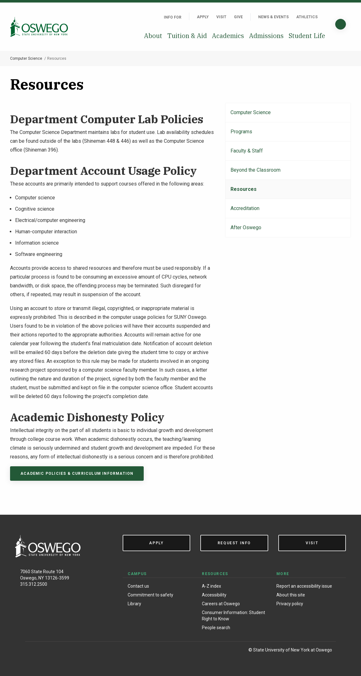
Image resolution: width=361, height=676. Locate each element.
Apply (203, 17)
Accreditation (244, 208)
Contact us (138, 586)
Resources (243, 189)
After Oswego (245, 227)
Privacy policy (289, 603)
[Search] (340, 24)
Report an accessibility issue (304, 586)
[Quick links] (325, 17)
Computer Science (26, 58)
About (153, 35)
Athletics (307, 17)
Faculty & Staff (246, 151)
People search (216, 627)
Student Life (307, 35)
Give (238, 17)
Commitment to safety (150, 594)
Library (134, 603)
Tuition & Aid (187, 35)
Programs (241, 132)
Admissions (266, 35)
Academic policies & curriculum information (76, 473)
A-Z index (211, 586)
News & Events (273, 17)
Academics (228, 35)
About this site (290, 594)
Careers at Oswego (221, 603)
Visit (221, 17)
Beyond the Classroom (255, 170)
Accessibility (214, 594)
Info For (172, 17)
